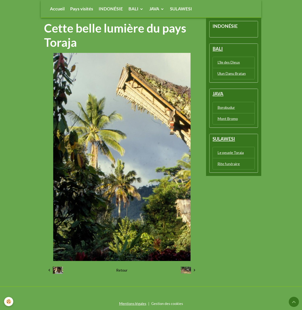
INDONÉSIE (111, 8)
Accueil (57, 8)
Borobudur (226, 107)
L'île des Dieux (228, 62)
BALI (133, 8)
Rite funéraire (228, 164)
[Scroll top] (294, 302)
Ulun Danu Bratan (231, 73)
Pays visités (81, 8)
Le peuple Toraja (230, 152)
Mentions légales (132, 303)
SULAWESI (181, 8)
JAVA (154, 8)
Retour (122, 270)
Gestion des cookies (167, 303)
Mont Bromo (227, 118)
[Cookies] (8, 301)
